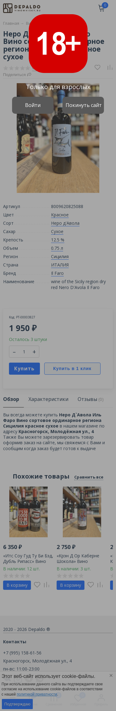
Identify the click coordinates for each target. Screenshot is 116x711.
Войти (33, 105)
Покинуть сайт (84, 105)
